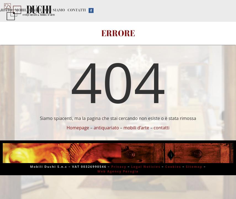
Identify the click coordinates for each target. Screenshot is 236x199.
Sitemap (194, 166)
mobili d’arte (136, 128)
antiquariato (106, 128)
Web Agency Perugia (118, 171)
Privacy (118, 166)
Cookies (173, 166)
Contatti (77, 10)
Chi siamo (55, 10)
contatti (161, 128)
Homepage (78, 128)
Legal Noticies (145, 166)
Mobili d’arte (28, 10)
